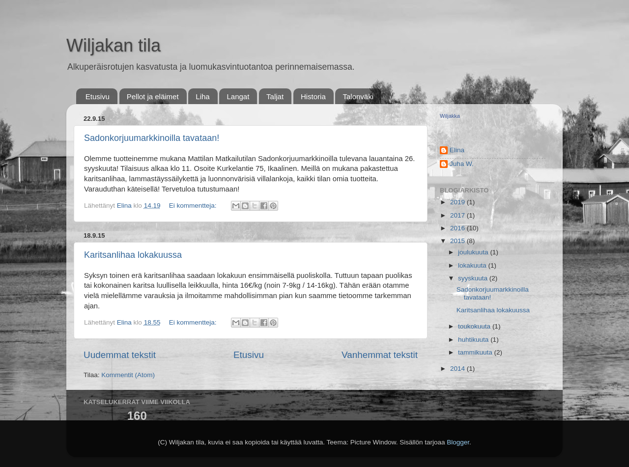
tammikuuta (476, 352)
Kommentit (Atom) (128, 375)
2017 (458, 215)
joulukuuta (474, 252)
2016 (458, 228)
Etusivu (98, 96)
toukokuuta (475, 326)
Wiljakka (450, 116)
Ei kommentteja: (194, 205)
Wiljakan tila (113, 45)
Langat (238, 96)
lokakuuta (473, 265)
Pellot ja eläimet (153, 96)
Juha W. (462, 163)
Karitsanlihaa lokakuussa (133, 255)
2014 (458, 368)
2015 (458, 241)
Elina (457, 150)
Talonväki (358, 96)
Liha (202, 96)
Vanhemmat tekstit (380, 355)
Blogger (458, 442)
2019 (458, 202)
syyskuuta (473, 278)
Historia (313, 96)
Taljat (275, 96)
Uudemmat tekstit (120, 355)
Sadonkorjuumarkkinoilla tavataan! (151, 138)
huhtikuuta (474, 339)
